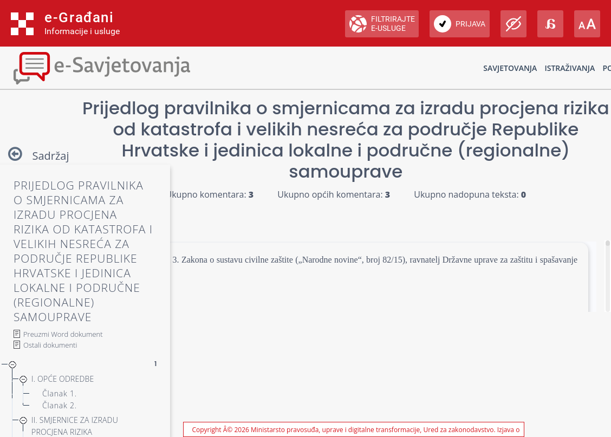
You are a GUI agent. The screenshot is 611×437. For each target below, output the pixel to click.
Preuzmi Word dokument (63, 334)
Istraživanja (569, 68)
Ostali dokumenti (50, 345)
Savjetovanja (510, 68)
